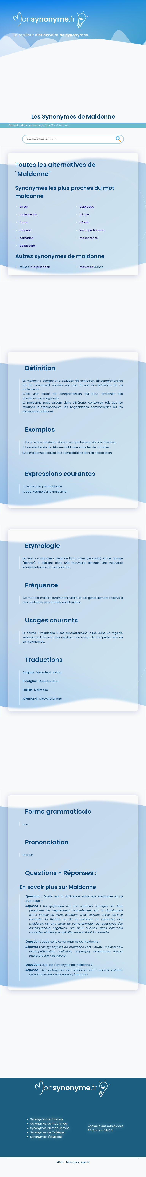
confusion (26, 238)
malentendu (28, 214)
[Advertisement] (73, 84)
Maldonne (62, 125)
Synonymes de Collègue (47, 1132)
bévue (84, 222)
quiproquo (87, 207)
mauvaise (87, 267)
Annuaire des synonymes (105, 1126)
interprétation (40, 267)
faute (24, 222)
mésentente (89, 238)
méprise (25, 230)
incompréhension (92, 230)
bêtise (84, 214)
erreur (24, 207)
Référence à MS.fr (100, 1130)
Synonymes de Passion (46, 1119)
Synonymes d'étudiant (46, 1137)
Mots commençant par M (37, 125)
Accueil (13, 125)
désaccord (27, 246)
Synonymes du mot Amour (49, 1124)
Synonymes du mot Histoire (49, 1128)
